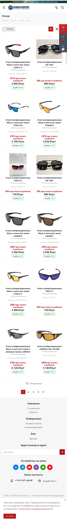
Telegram (22, 467)
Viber (36, 467)
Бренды (33, 438)
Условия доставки (33, 427)
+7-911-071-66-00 (23, 480)
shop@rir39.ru (49, 481)
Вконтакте (16, 467)
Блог (33, 433)
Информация (33, 418)
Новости (33, 412)
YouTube (29, 467)
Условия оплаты (33, 423)
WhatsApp (43, 467)
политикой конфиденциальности (36, 508)
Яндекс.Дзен (50, 467)
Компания (33, 403)
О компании (33, 408)
